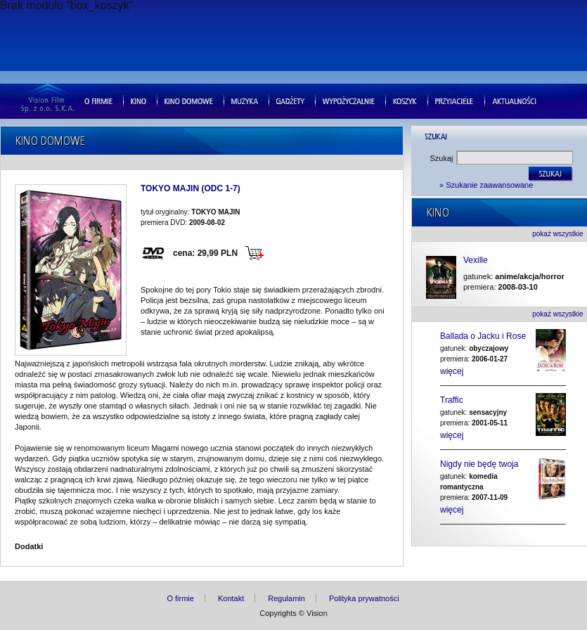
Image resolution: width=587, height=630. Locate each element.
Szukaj (441, 158)
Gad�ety (290, 100)
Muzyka (244, 100)
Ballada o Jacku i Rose (483, 336)
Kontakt (231, 598)
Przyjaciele (454, 100)
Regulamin (286, 598)
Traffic (451, 400)
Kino (138, 100)
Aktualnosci (514, 100)
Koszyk (405, 100)
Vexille (475, 260)
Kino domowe (189, 100)
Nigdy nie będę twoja (479, 464)
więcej (451, 371)
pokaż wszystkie (557, 234)
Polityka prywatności (364, 598)
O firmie (98, 100)
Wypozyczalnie (349, 100)
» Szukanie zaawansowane (486, 185)
